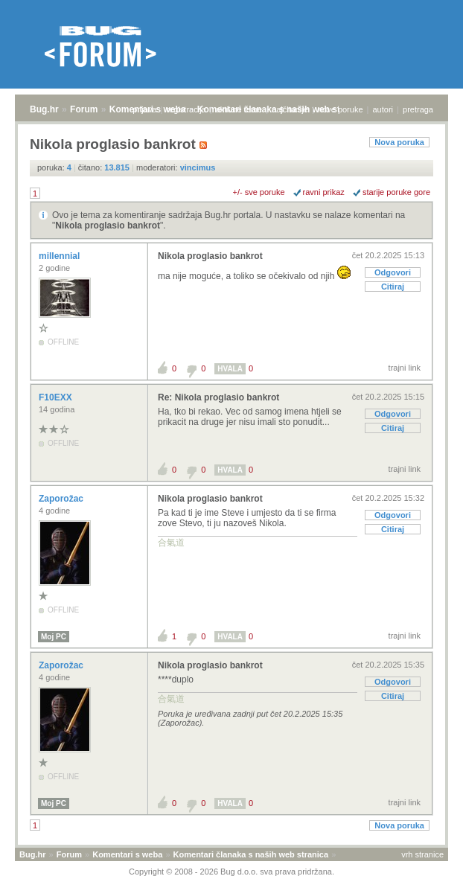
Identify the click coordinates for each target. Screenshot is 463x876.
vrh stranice (422, 854)
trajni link (405, 367)
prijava (144, 109)
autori (383, 109)
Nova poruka (399, 142)
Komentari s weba (127, 854)
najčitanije (290, 109)
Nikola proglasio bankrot (107, 225)
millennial (61, 256)
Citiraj (392, 286)
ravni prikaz (324, 192)
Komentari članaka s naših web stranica (250, 854)
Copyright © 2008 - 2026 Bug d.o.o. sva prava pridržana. (231, 871)
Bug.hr (44, 109)
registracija (186, 109)
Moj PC (53, 637)
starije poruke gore (396, 192)
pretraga (418, 109)
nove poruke (340, 109)
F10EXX (56, 397)
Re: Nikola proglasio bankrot (218, 397)
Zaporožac (62, 498)
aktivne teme (239, 109)
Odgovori (392, 272)
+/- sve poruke (259, 192)
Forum (84, 109)
